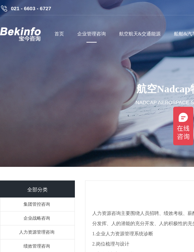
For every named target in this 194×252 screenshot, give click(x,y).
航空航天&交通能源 (140, 33)
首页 (59, 33)
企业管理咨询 (91, 33)
